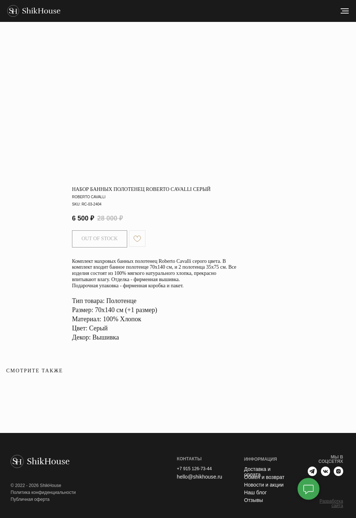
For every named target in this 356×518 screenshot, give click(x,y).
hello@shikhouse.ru (199, 477)
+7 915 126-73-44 (194, 468)
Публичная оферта (30, 499)
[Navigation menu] (345, 11)
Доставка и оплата (257, 471)
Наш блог (255, 492)
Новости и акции (264, 485)
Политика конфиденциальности (43, 492)
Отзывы (253, 500)
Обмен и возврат (264, 477)
